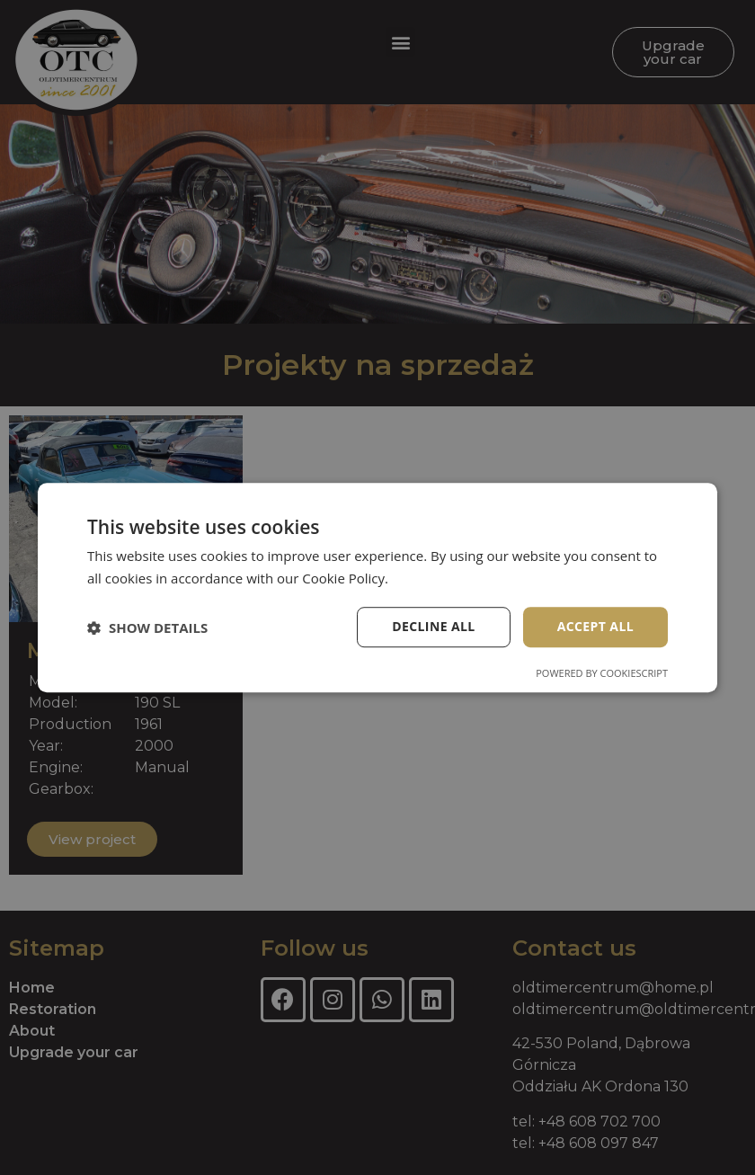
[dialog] (377, 587)
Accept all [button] (595, 627)
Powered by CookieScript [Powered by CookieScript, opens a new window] (602, 673)
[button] (147, 627)
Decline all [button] (433, 627)
